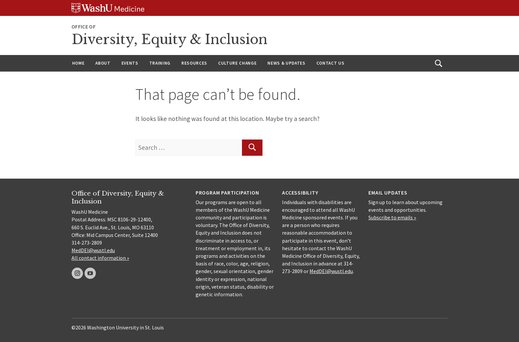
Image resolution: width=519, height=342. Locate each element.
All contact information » (100, 258)
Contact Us (330, 63)
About (102, 63)
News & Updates (286, 63)
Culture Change (237, 63)
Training (159, 63)
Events (129, 63)
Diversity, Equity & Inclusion (169, 39)
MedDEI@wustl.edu (93, 250)
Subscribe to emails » (392, 217)
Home (78, 63)
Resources (194, 63)
